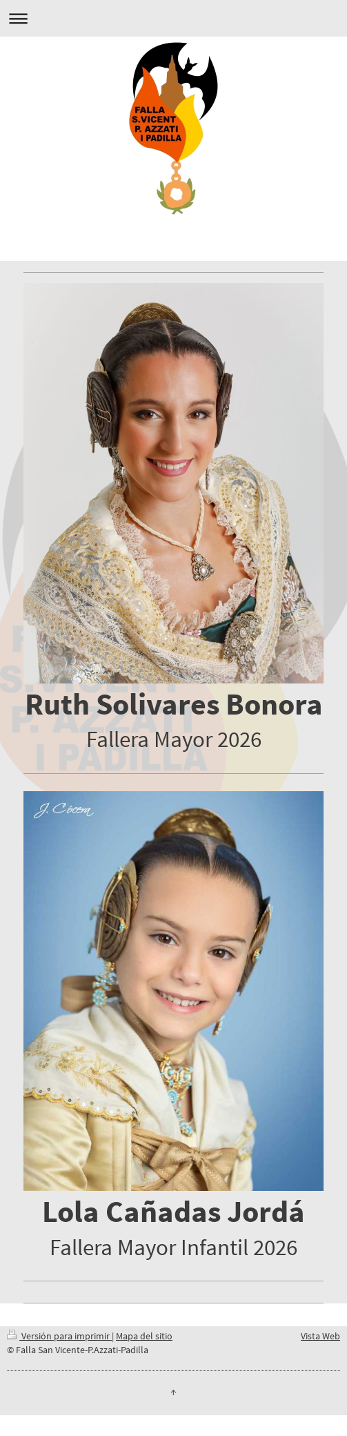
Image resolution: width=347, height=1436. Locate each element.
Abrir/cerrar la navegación (173, 18)
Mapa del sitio (144, 1336)
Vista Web (320, 1336)
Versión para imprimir (59, 1336)
